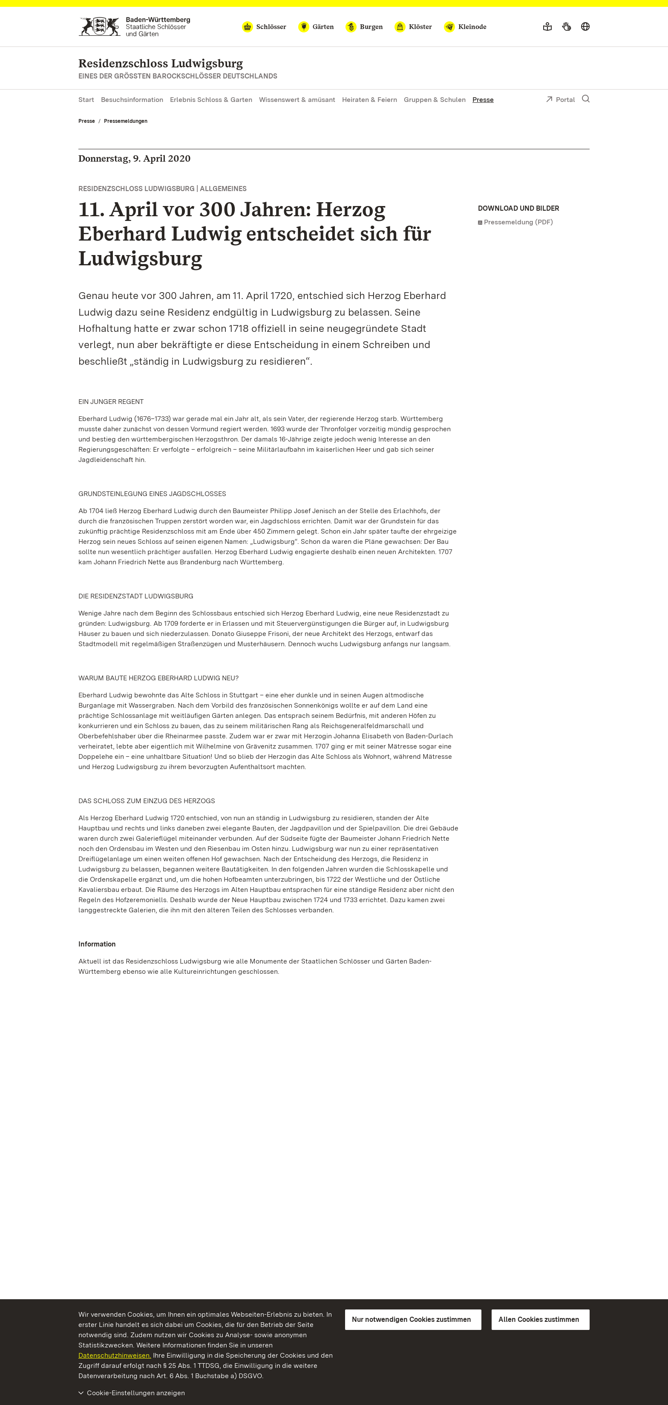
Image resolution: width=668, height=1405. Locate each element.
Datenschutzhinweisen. (114, 1355)
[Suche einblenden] (586, 99)
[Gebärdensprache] (566, 27)
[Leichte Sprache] (547, 27)
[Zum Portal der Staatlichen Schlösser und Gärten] (134, 26)
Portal (560, 100)
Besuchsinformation (132, 100)
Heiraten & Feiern (369, 100)
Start (86, 100)
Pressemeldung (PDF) (518, 222)
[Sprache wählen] (585, 27)
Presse (483, 100)
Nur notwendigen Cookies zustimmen (411, 1319)
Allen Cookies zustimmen (538, 1319)
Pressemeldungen (125, 121)
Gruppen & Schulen (435, 100)
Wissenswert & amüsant (297, 100)
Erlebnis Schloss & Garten (211, 100)
